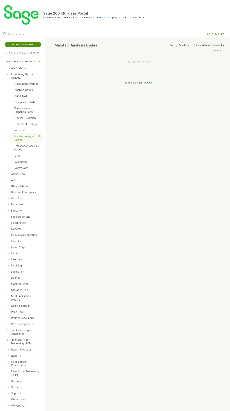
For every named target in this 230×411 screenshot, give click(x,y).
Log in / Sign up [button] (215, 33)
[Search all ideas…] (27, 34)
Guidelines (104, 17)
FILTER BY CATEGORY (19, 61)
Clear (37, 61)
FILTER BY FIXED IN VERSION (22, 52)
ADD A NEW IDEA (23, 44)
